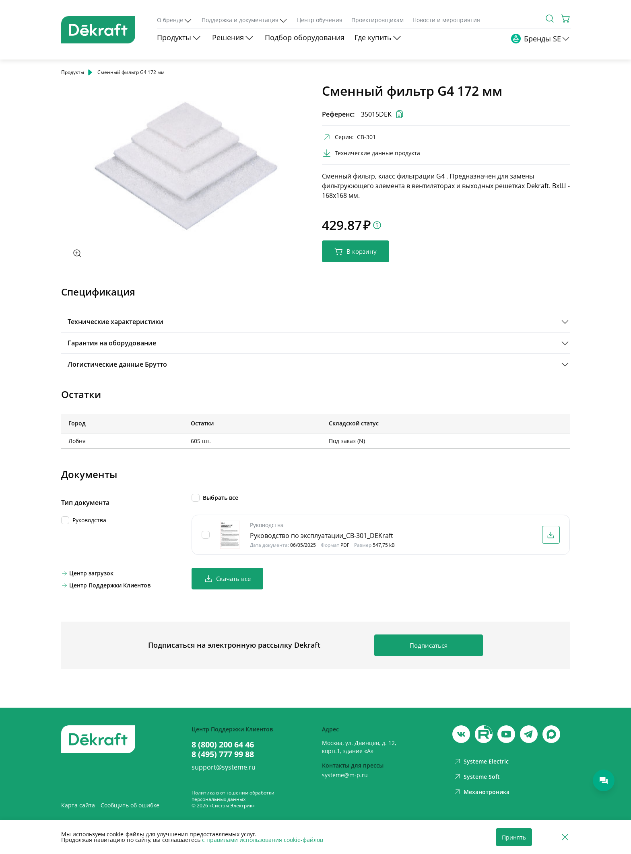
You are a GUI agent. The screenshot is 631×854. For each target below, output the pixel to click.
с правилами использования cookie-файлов (262, 840)
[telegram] (529, 734)
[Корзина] (566, 18)
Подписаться (428, 645)
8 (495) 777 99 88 (223, 754)
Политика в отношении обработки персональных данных (233, 796)
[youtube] (484, 734)
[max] (551, 734)
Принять (514, 837)
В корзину (355, 251)
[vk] (461, 734)
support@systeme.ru (224, 767)
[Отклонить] (565, 837)
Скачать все (227, 578)
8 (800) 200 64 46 (223, 744)
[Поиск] (550, 18)
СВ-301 (366, 137)
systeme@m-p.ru (345, 775)
